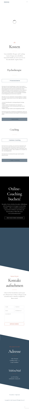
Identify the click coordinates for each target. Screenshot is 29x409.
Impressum (18, 394)
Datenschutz (11, 394)
